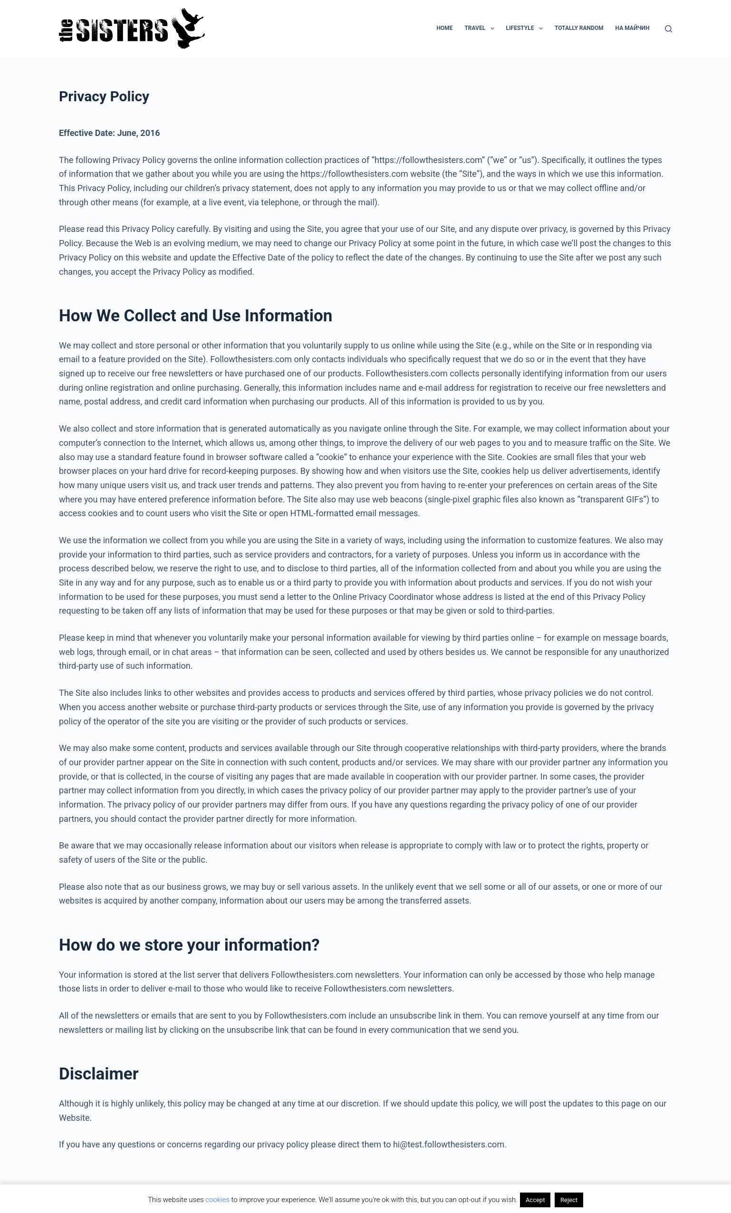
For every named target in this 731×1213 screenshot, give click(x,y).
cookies (217, 1199)
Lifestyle (526, 28)
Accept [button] (535, 1199)
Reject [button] (568, 1199)
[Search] (668, 28)
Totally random (579, 28)
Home (444, 28)
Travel (481, 28)
